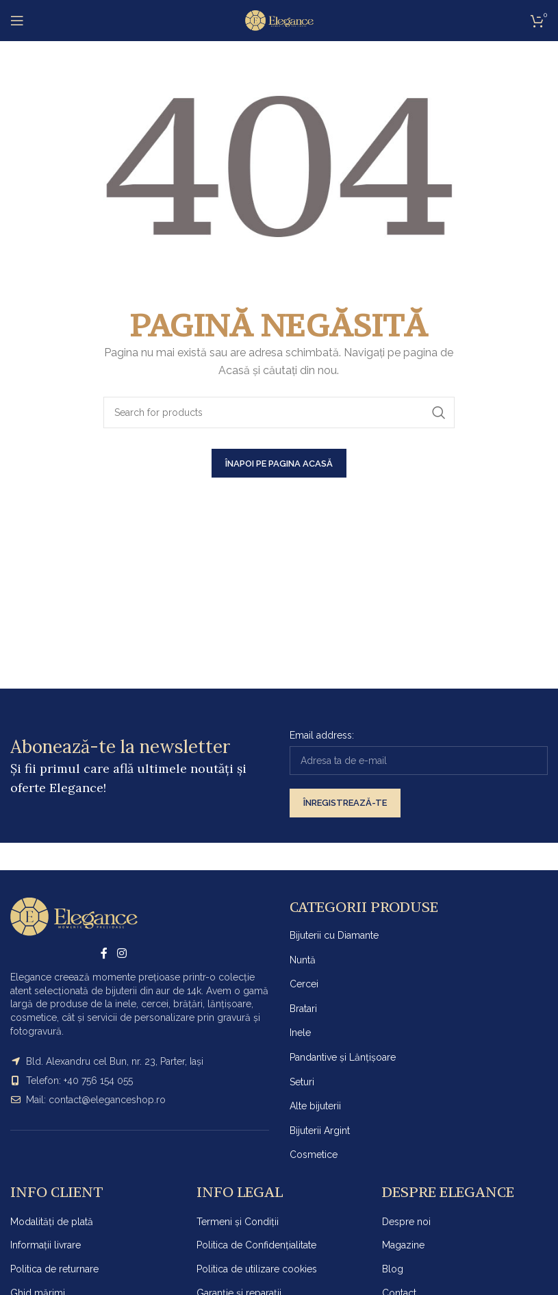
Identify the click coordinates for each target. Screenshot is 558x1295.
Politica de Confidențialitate (256, 1245)
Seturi (302, 1081)
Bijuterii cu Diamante (334, 935)
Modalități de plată (51, 1221)
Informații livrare (45, 1245)
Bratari (303, 1008)
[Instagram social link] (121, 953)
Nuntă (303, 959)
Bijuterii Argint (320, 1130)
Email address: (322, 735)
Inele (300, 1032)
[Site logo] (279, 19)
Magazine (403, 1245)
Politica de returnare (54, 1268)
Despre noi (406, 1221)
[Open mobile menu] (17, 20)
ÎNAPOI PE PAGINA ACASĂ (279, 463)
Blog (392, 1268)
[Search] (279, 412)
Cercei (304, 983)
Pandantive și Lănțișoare (343, 1057)
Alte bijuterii (315, 1105)
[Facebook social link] (104, 953)
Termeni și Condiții (237, 1221)
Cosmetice (314, 1154)
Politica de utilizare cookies (256, 1268)
